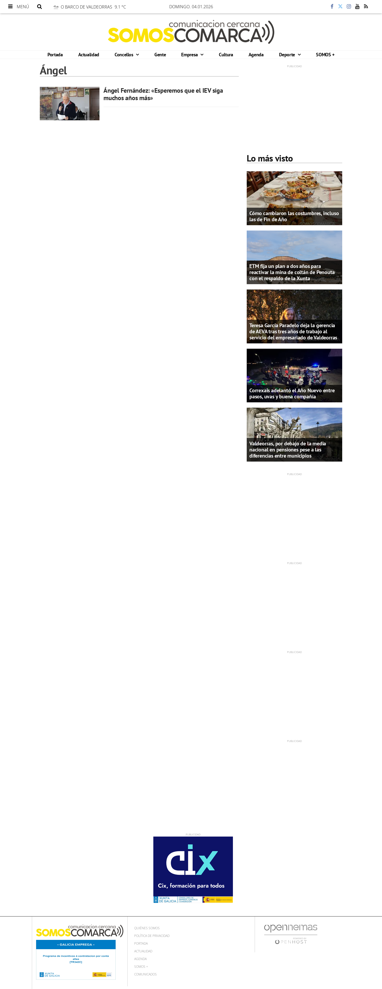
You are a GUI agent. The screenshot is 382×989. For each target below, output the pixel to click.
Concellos (124, 55)
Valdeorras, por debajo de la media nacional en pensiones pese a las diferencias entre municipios (287, 449)
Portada (55, 55)
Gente (160, 55)
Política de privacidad (152, 935)
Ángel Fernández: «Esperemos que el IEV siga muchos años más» (163, 94)
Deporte (287, 55)
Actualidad (88, 55)
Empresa (190, 55)
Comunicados (145, 974)
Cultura (226, 55)
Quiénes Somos (147, 928)
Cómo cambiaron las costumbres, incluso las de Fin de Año (294, 216)
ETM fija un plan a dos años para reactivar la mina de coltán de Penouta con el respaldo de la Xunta (292, 272)
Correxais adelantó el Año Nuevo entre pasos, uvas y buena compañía (292, 393)
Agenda (256, 55)
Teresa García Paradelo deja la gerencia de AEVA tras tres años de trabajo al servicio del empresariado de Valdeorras (293, 331)
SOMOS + (325, 55)
